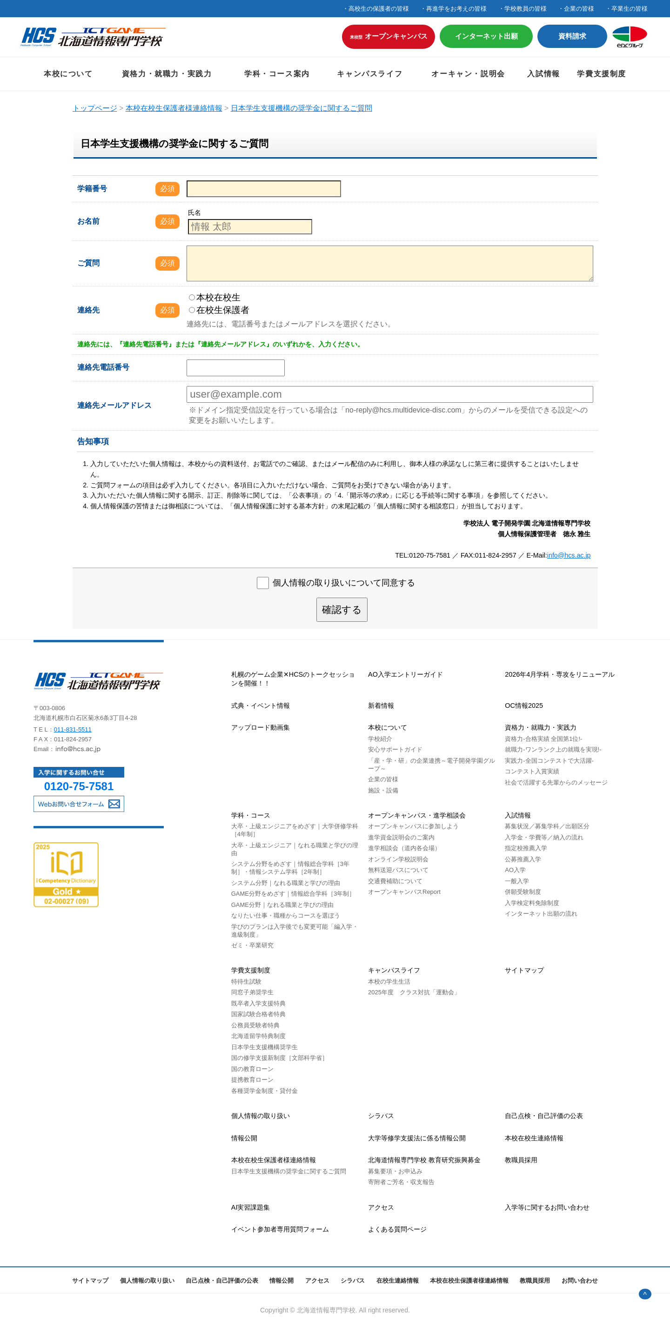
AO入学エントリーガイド (405, 674)
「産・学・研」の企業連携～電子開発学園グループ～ (431, 764)
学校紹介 (380, 738)
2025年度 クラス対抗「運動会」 (414, 992)
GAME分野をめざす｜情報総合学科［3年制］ (293, 893)
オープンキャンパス (389, 36)
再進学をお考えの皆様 (456, 8)
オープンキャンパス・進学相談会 (417, 815)
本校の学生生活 (389, 981)
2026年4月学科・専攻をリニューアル (560, 674)
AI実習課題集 (250, 1207)
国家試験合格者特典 (258, 1014)
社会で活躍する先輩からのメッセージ (556, 782)
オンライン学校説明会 (398, 859)
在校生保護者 (219, 310)
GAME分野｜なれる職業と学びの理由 (282, 904)
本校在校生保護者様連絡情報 (273, 1160)
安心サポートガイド (395, 749)
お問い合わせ (580, 1280)
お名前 (88, 221)
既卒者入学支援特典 (258, 1003)
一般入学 (517, 881)
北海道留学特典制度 (258, 1035)
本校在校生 (215, 297)
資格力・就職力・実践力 (167, 74)
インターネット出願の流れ (541, 913)
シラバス (381, 1115)
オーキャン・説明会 (468, 74)
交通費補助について (395, 881)
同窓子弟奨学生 (252, 992)
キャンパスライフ (369, 74)
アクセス (381, 1207)
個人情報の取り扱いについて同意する (344, 583)
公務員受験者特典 (255, 1025)
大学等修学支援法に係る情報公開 (417, 1138)
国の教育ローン (252, 1068)
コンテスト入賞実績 (532, 771)
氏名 (194, 212)
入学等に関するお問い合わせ (547, 1207)
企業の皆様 (579, 8)
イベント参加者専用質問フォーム (280, 1229)
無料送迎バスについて (398, 869)
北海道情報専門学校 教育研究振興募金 (424, 1160)
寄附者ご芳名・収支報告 (401, 1181)
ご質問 (88, 263)
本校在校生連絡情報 (534, 1138)
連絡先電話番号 (103, 367)
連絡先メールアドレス (114, 405)
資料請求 (572, 36)
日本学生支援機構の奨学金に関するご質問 (288, 1171)
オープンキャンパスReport (404, 891)
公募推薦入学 (523, 859)
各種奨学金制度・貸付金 (264, 1090)
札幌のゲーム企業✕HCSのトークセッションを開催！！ (293, 679)
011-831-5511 (73, 729)
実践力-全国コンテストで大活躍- (549, 760)
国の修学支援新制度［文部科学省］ (279, 1057)
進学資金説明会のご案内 (401, 837)
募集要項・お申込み (395, 1171)
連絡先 (88, 310)
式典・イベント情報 (260, 705)
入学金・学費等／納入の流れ (544, 837)
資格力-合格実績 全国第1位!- (543, 738)
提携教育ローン (252, 1079)
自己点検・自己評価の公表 (544, 1115)
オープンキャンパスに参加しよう (413, 826)
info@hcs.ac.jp (569, 555)
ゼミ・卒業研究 (252, 945)
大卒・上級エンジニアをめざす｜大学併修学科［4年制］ (294, 830)
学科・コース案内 (277, 74)
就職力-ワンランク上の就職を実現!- (553, 749)
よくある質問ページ (397, 1229)
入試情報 (543, 74)
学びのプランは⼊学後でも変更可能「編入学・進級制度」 (294, 930)
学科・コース (250, 815)
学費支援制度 (601, 74)
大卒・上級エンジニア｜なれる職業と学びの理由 (294, 849)
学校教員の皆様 (525, 8)
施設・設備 (383, 790)
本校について (68, 74)
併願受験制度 (523, 891)
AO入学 (515, 869)
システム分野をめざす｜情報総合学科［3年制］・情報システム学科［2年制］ (290, 867)
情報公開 (244, 1138)
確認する (342, 609)
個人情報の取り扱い (260, 1115)
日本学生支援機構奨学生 (264, 1047)
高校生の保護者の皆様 (378, 8)
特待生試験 (246, 981)
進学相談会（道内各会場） (404, 848)
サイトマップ (524, 970)
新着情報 (381, 705)
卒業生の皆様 (629, 8)
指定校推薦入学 (526, 848)
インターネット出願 (486, 36)
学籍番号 (92, 189)
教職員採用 (521, 1160)
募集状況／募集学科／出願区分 (547, 826)
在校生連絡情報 (397, 1280)
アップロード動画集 (260, 727)
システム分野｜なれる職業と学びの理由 (285, 882)
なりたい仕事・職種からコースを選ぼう (285, 915)
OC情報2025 (524, 705)
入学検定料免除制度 (532, 902)
